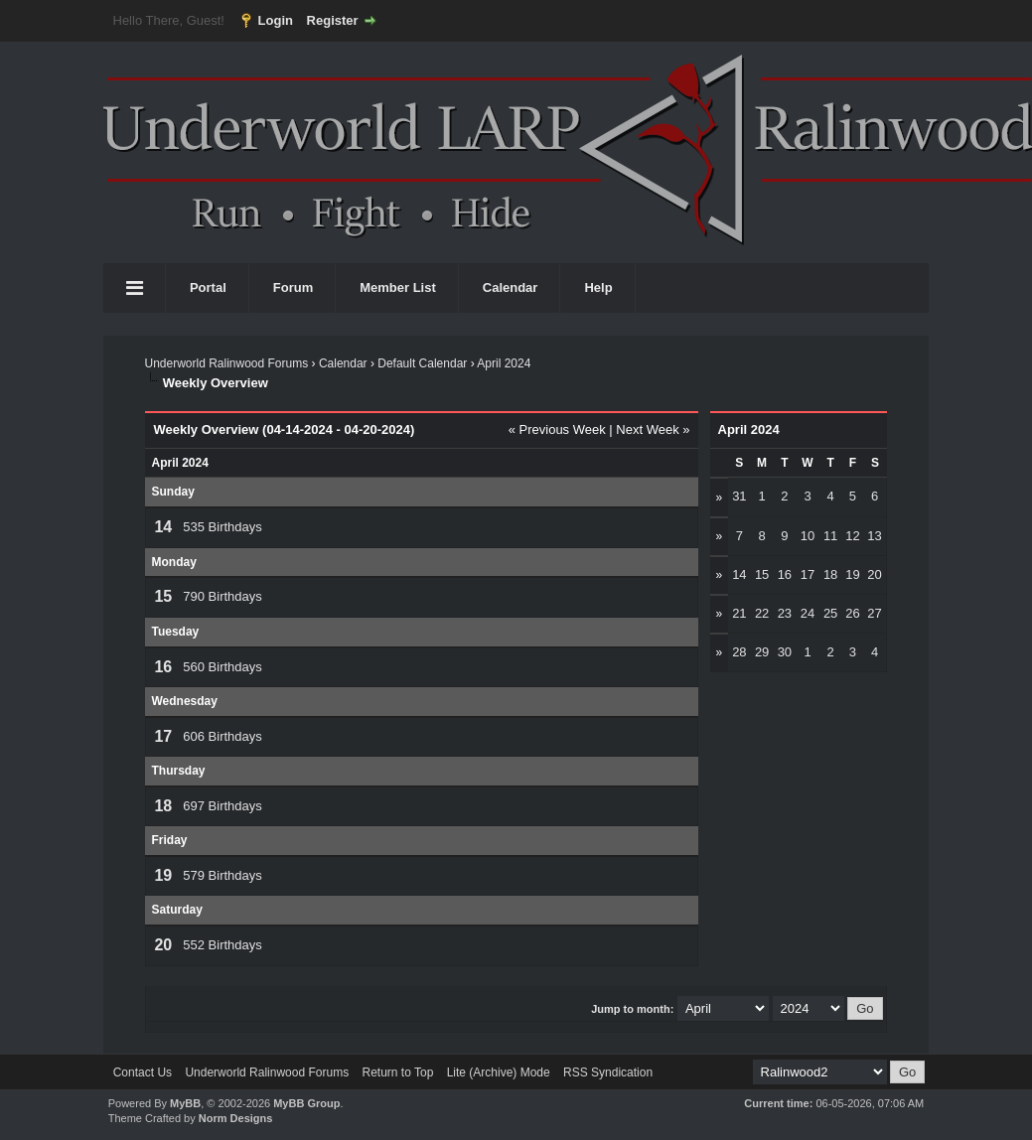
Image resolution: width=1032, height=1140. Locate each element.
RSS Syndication (608, 1072)
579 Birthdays (222, 875)
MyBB (185, 1103)
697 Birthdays (222, 805)
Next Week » (652, 429)
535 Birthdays (222, 526)
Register (333, 20)
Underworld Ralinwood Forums (226, 363)
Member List (398, 287)
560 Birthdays (222, 666)
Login (275, 20)
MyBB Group (306, 1103)
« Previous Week (557, 429)
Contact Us (142, 1072)
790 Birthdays (222, 596)
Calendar (510, 287)
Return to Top (397, 1072)
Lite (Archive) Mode (498, 1072)
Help (598, 287)
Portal (208, 287)
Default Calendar (422, 363)
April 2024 (503, 363)
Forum (293, 287)
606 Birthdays (222, 736)
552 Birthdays (222, 944)
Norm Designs (236, 1118)
